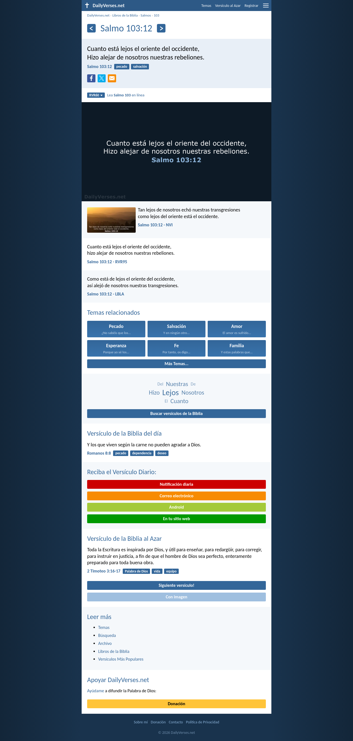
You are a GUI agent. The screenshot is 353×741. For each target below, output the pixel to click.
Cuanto (179, 401)
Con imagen (176, 596)
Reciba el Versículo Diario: (121, 472)
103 (156, 15)
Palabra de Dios (136, 571)
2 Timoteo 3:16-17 (104, 571)
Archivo (105, 643)
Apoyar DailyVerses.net (118, 680)
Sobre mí (141, 722)
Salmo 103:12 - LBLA (105, 294)
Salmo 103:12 (99, 66)
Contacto (176, 722)
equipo (171, 571)
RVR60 (96, 95)
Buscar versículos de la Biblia (176, 413)
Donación (176, 703)
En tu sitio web (176, 518)
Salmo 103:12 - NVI (155, 224)
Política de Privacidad (202, 722)
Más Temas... (177, 363)
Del (160, 384)
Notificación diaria (176, 484)
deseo (161, 453)
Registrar (251, 5)
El (166, 401)
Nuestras (177, 384)
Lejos (170, 392)
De (193, 384)
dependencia (141, 453)
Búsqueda (107, 635)
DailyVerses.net (98, 15)
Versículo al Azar (228, 5)
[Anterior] (91, 28)
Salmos (146, 15)
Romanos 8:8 (99, 453)
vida (157, 571)
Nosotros (192, 392)
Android (176, 507)
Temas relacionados (113, 312)
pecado (121, 66)
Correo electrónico (177, 495)
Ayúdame (95, 690)
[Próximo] (161, 28)
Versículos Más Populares (120, 659)
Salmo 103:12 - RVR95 (107, 261)
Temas (206, 5)
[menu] (265, 7)
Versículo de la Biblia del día (124, 433)
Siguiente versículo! (176, 585)
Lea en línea (126, 95)
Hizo (154, 392)
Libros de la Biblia (125, 15)
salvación (140, 66)
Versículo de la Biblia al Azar (124, 538)
